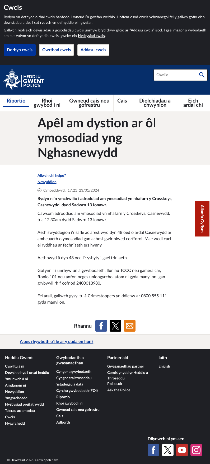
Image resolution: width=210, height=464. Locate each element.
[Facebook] (153, 450)
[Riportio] (16, 101)
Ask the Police (118, 390)
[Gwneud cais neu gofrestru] (89, 103)
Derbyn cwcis (19, 50)
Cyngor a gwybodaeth (73, 372)
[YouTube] (182, 450)
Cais (59, 416)
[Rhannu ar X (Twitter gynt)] (115, 326)
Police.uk (114, 384)
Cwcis (10, 417)
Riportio (63, 397)
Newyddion (47, 182)
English (164, 366)
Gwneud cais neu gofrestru (78, 410)
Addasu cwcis (93, 50)
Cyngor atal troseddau (74, 378)
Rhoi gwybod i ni (69, 403)
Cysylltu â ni (14, 366)
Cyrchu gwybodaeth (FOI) (77, 391)
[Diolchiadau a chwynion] (155, 103)
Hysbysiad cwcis (91, 36)
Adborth (63, 422)
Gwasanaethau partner (125, 366)
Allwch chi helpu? (52, 176)
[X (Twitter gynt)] (168, 450)
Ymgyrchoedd (16, 398)
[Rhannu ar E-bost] (130, 326)
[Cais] (122, 101)
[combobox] (180, 75)
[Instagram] (196, 450)
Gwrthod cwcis (56, 50)
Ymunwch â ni (16, 379)
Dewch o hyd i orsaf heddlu (27, 373)
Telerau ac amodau (20, 411)
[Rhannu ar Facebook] (101, 326)
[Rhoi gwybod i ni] (47, 103)
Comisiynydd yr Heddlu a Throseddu (127, 375)
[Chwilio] (202, 75)
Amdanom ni (15, 385)
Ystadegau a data (69, 384)
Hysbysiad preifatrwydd (24, 404)
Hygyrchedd (15, 423)
